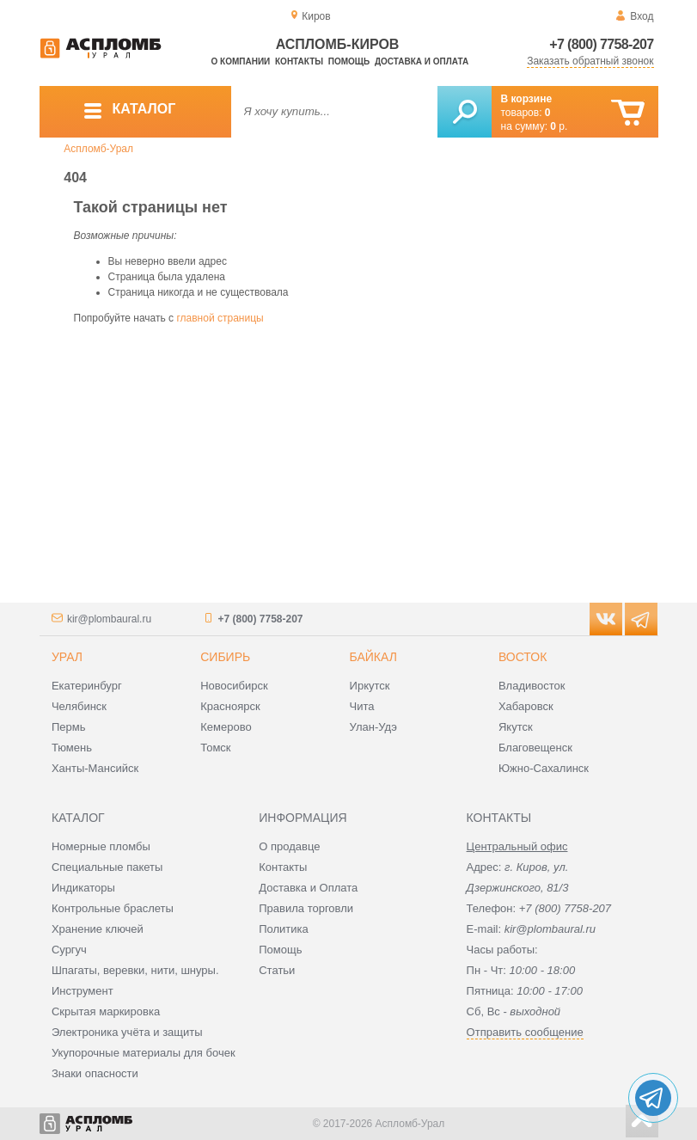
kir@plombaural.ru (109, 619)
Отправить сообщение (525, 1032)
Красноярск (230, 706)
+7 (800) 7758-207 (601, 44)
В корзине (527, 99)
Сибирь (225, 657)
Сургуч (69, 949)
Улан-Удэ (373, 726)
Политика (284, 928)
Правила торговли (306, 908)
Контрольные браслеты (113, 908)
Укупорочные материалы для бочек (143, 1052)
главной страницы (219, 318)
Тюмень (72, 747)
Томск (215, 747)
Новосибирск (234, 685)
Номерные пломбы (101, 846)
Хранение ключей (98, 928)
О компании (241, 61)
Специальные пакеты (107, 867)
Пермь (69, 726)
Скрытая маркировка (106, 1011)
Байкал (373, 657)
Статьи (277, 970)
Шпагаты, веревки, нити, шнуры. (135, 970)
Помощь (349, 61)
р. (558, 126)
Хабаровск (525, 706)
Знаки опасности (95, 1073)
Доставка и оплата (421, 61)
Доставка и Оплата (308, 887)
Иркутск (370, 685)
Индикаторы (83, 887)
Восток (522, 657)
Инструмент (82, 990)
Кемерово (225, 726)
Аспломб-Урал (98, 149)
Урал (67, 657)
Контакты (299, 61)
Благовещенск (535, 747)
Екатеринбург (87, 685)
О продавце (289, 846)
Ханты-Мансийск (95, 768)
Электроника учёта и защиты (127, 1032)
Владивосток (532, 685)
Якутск (515, 726)
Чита (362, 706)
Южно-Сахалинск (543, 768)
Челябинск (79, 706)
